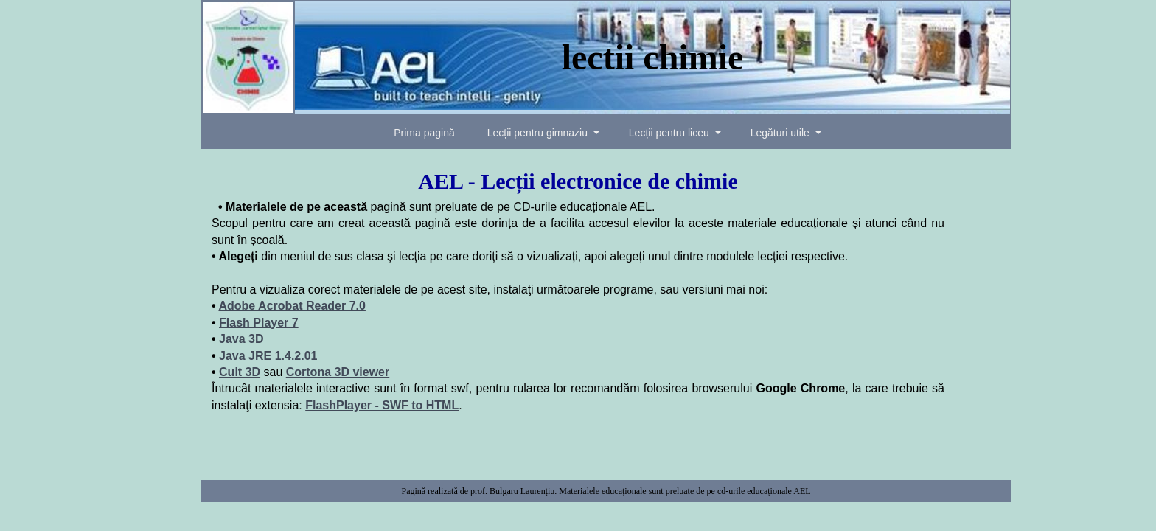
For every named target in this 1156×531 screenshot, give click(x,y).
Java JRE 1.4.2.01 (268, 356)
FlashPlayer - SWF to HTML (382, 405)
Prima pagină (424, 133)
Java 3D (241, 339)
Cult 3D (239, 372)
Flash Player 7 (259, 322)
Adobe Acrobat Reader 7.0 (291, 305)
